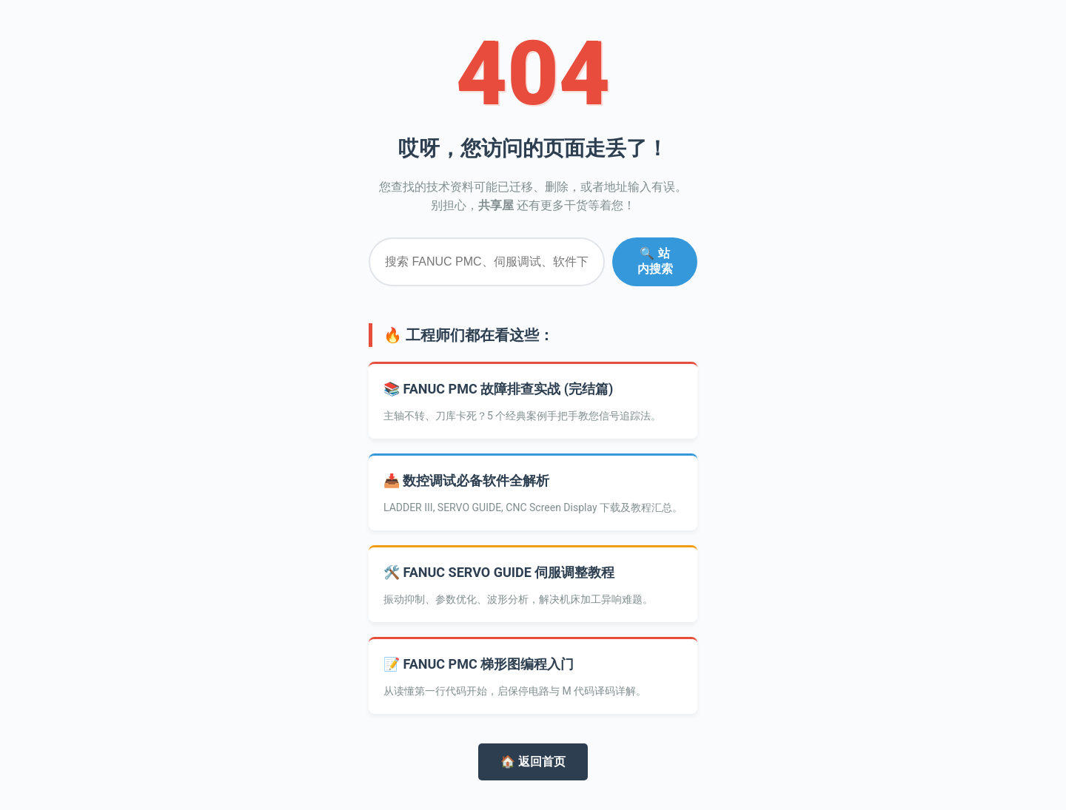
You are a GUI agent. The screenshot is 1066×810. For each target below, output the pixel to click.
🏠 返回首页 (533, 762)
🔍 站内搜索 (655, 261)
